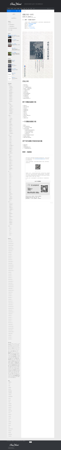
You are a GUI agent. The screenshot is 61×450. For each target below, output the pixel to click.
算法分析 (10, 219)
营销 (12, 371)
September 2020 (10, 331)
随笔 (11, 376)
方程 (24, 10)
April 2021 (9, 320)
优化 (10, 174)
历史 (32, 17)
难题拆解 (13, 376)
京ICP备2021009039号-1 (11, 448)
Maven (11, 346)
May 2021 (9, 319)
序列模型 (10, 124)
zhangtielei (9, 403)
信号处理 (13, 355)
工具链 (10, 107)
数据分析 (10, 90)
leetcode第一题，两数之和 (15, 40)
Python (10, 233)
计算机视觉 (10, 133)
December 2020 (10, 326)
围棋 (10, 157)
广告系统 (10, 89)
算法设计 (10, 221)
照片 (15, 368)
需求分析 (17, 376)
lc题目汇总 (14, 351)
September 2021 (10, 311)
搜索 (10, 212)
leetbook (17, 351)
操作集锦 (16, 363)
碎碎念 (10, 162)
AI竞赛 (10, 343)
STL (17, 348)
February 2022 (10, 302)
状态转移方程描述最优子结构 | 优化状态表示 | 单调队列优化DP (16, 54)
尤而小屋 (9, 387)
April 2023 (9, 277)
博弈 (10, 180)
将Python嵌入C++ (14, 65)
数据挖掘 (10, 93)
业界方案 (16, 353)
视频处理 (16, 371)
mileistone (9, 394)
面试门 (10, 169)
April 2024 (9, 257)
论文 (18, 372)
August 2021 (10, 313)
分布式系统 (10, 106)
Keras (12, 345)
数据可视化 (10, 92)
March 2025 (10, 239)
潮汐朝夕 (29, 25)
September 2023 (10, 270)
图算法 (10, 206)
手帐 (11, 362)
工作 (10, 360)
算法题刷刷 (31, 24)
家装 (9, 360)
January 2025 (10, 241)
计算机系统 (10, 112)
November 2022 (10, 286)
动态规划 (15, 43)
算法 (28, 8)
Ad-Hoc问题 (14, 343)
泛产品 (10, 139)
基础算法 (10, 207)
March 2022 (10, 301)
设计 (8, 373)
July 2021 (9, 315)
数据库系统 (10, 109)
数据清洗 (11, 365)
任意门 (21, 8)
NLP (14, 77)
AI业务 (12, 8)
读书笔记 (10, 149)
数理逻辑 (18, 365)
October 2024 (10, 247)
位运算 (10, 355)
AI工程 (15, 8)
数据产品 (12, 364)
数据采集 (10, 95)
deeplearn (9, 409)
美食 (18, 370)
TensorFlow (17, 349)
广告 (15, 360)
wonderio (9, 418)
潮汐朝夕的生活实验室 (32, 23)
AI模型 (18, 8)
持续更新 (16, 362)
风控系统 (10, 101)
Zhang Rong (10, 434)
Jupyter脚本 (11, 345)
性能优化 (16, 361)
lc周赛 (11, 351)
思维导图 (13, 361)
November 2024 (10, 245)
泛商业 (10, 142)
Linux (15, 345)
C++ (14, 64)
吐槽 (24, 8)
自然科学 (10, 148)
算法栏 (14, 73)
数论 (10, 187)
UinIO (9, 385)
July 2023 (9, 272)
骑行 (15, 377)
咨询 (18, 357)
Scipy (8, 349)
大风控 (10, 138)
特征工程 (10, 98)
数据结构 (10, 213)
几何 (10, 177)
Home (9, 8)
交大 (18, 353)
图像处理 (12, 358)
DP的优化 (9, 344)
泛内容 (10, 141)
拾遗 (10, 186)
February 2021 (10, 324)
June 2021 (9, 317)
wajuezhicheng (10, 428)
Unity (10, 350)
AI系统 (10, 104)
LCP (14, 345)
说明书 (14, 373)
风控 (11, 377)
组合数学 (10, 193)
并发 (14, 360)
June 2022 (9, 295)
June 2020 (9, 337)
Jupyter (8, 345)
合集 (16, 357)
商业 (9, 358)
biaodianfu (9, 407)
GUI (11, 344)
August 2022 (10, 292)
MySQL (15, 346)
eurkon (9, 383)
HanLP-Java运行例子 (14, 78)
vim (17, 352)
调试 (18, 373)
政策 (18, 363)
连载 (16, 374)
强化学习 (10, 125)
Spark (13, 349)
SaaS (18, 348)
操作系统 (14, 363)
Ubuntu (8, 350)
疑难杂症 (15, 68)
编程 (31, 8)
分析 (30, 17)
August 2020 (10, 333)
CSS (17, 343)
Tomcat (18, 349)
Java (9, 231)
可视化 (13, 357)
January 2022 (10, 304)
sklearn (16, 352)
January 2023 (10, 283)
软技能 (10, 151)
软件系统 (10, 113)
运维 (12, 374)
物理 (10, 192)
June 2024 (9, 254)
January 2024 (10, 263)
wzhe (9, 419)
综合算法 (13, 370)
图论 (18, 358)
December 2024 (10, 243)
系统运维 (10, 110)
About (34, 8)
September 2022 (10, 290)
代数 (10, 173)
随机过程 (10, 198)
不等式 (12, 353)
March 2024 (10, 259)
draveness (9, 414)
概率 (10, 190)
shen (9, 427)
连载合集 (10, 152)
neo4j (13, 352)
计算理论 (10, 224)
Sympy (14, 349)
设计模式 (10, 373)
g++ (18, 350)
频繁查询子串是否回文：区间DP (16, 44)
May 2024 (9, 256)
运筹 (11, 374)
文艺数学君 (10, 392)
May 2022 (9, 297)
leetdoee (12, 352)
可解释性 (10, 119)
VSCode (11, 350)
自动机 (10, 371)
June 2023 (9, 274)
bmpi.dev (9, 432)
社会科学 (10, 146)
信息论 (10, 176)
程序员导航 (10, 391)
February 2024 (10, 261)
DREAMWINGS (10, 396)
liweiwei (9, 398)
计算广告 (10, 372)
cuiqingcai (9, 421)
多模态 (10, 122)
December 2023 (10, 265)
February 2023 (10, 281)
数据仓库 (14, 364)
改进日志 (10, 160)
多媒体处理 (10, 87)
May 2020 (9, 338)
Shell (10, 234)
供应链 (11, 355)
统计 (10, 195)
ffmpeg (17, 350)
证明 (12, 373)
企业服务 (10, 86)
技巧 (12, 362)
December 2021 (10, 306)
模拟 (10, 215)
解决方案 (10, 165)
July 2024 (9, 252)
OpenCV (10, 347)
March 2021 (10, 322)
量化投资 (10, 99)
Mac (16, 345)
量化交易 (10, 375)
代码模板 (14, 354)
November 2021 (10, 308)
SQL (16, 348)
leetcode (15, 35)
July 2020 (9, 335)
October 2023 (10, 268)
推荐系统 (9, 363)
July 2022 (9, 293)
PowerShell (18, 347)
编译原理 (10, 222)
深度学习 (10, 131)
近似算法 (14, 374)
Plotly (16, 347)
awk (15, 350)
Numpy (8, 347)
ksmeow (9, 400)
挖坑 (18, 362)
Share (52, 202)
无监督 (10, 127)
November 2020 (10, 328)
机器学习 (10, 128)
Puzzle (9, 348)
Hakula (9, 401)
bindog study (10, 410)
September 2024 (10, 248)
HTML (13, 344)
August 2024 (10, 250)
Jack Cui (9, 412)
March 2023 (10, 279)
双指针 (9, 357)
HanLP (15, 344)
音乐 (8, 377)
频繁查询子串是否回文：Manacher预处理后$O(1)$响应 (16, 49)
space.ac (9, 425)
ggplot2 (8, 351)
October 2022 (10, 288)
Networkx (18, 346)
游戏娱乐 (10, 96)
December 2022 (10, 284)
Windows (13, 350)
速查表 (18, 374)
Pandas (15, 347)
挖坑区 (10, 159)
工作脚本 (12, 360)
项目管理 (10, 377)
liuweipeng (9, 405)
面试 (18, 376)
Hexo (16, 344)
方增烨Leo (9, 382)
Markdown (18, 345)
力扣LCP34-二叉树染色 (15, 69)
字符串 (14, 48)
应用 (10, 183)
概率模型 (10, 130)
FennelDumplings (31, 27)
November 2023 (10, 266)
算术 (14, 60)
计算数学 (10, 196)
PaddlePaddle (13, 347)
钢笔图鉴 (10, 168)
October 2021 (10, 310)
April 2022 (9, 299)
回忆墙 (10, 156)
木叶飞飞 (9, 389)
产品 (8, 354)
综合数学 (10, 370)
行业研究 (14, 371)
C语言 (10, 228)
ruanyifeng (9, 436)
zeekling (9, 416)
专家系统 (14, 353)
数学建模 (10, 364)
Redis (15, 348)
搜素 (10, 363)
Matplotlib (9, 346)
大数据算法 (10, 209)
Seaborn (10, 349)
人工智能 (10, 118)
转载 (10, 166)
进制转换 (13, 61)
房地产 (18, 361)
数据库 (18, 364)
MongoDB (13, 346)
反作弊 (10, 136)
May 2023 (9, 275)
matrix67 (9, 423)
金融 (13, 375)
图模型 (10, 121)
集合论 (10, 199)
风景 (13, 377)
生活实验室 (10, 145)
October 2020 (10, 329)
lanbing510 (9, 430)
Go (9, 230)
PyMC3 (10, 348)
